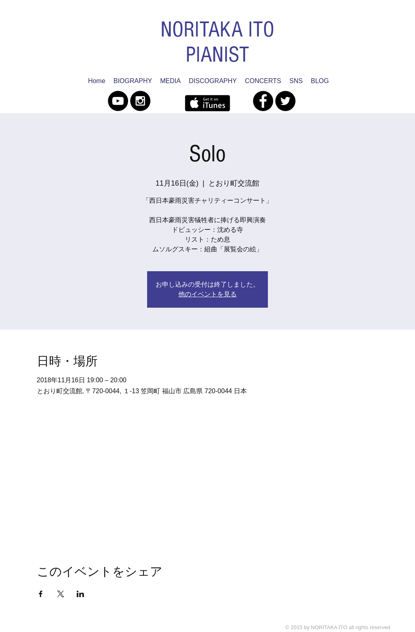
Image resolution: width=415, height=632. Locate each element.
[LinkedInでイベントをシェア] (80, 594)
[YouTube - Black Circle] (118, 101)
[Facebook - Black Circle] (263, 101)
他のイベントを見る (207, 294)
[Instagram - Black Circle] (140, 101)
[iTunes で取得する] (207, 103)
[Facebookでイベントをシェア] (41, 594)
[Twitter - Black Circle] (285, 101)
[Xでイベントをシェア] (60, 594)
